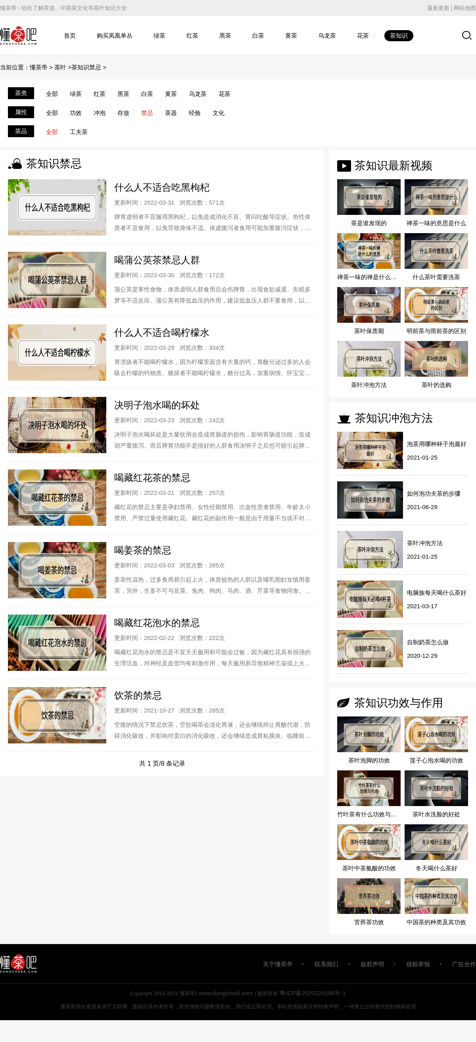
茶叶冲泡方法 (369, 384)
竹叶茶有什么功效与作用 (369, 814)
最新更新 (438, 8)
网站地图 (465, 8)
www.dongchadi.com (225, 993)
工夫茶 (79, 131)
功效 (76, 112)
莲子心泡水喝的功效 (436, 760)
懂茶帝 (39, 67)
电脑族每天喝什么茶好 (436, 592)
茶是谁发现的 (369, 223)
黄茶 (291, 35)
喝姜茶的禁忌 (142, 550)
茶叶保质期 (369, 331)
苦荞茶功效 (369, 922)
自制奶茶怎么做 (428, 642)
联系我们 (326, 964)
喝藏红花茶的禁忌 (152, 477)
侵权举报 (418, 964)
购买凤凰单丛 (114, 35)
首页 (70, 35)
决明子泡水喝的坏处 (157, 405)
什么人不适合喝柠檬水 (161, 332)
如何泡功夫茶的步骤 (434, 493)
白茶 (258, 35)
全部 (52, 93)
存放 (123, 112)
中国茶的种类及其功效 (436, 922)
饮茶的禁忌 (138, 695)
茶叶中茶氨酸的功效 (369, 868)
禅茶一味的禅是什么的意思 (369, 277)
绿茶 (159, 35)
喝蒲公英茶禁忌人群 (157, 260)
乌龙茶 (327, 35)
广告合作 (464, 964)
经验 (195, 112)
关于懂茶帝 (278, 964)
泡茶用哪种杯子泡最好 (436, 444)
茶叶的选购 (436, 384)
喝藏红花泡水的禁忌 (157, 622)
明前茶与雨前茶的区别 (436, 331)
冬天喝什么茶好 (436, 868)
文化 (219, 112)
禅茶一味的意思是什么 (436, 223)
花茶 (363, 35)
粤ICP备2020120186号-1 (313, 993)
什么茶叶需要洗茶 (436, 277)
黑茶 (225, 35)
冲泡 (100, 112)
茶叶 (60, 67)
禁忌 (147, 112)
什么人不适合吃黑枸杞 (161, 187)
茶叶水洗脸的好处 (436, 814)
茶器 (171, 112)
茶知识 (399, 35)
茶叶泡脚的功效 (369, 760)
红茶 (192, 35)
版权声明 (372, 964)
